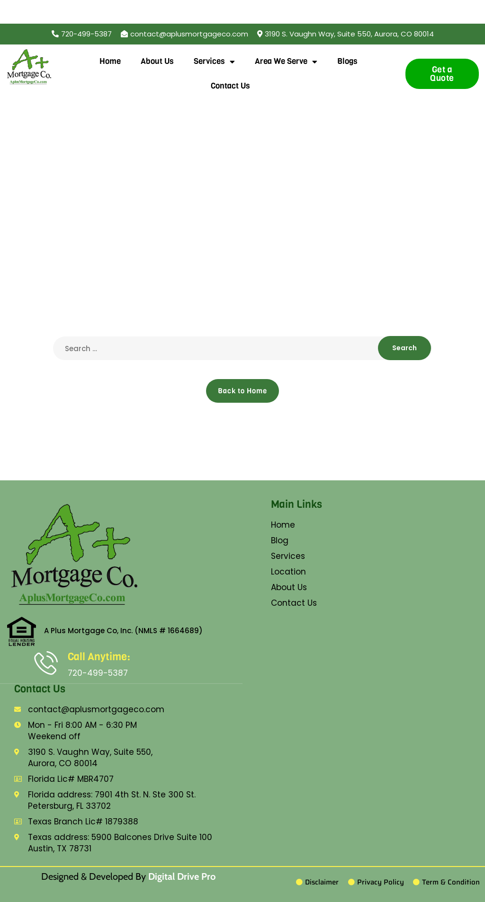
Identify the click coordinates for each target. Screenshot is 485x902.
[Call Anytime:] (46, 662)
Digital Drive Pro (182, 876)
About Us (157, 61)
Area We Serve (286, 62)
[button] (345, 33)
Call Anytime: (99, 656)
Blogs (347, 61)
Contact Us (230, 85)
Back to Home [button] (242, 391)
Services (214, 62)
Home (110, 61)
